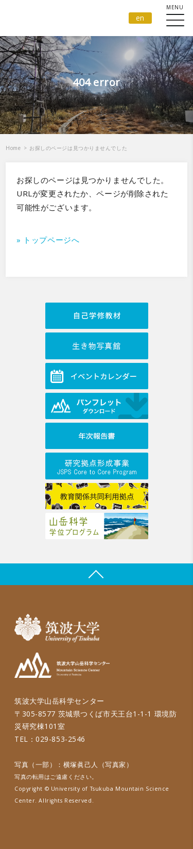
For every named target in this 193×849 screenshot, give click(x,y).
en (140, 18)
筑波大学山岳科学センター (62, 667)
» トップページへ (47, 240)
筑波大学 (59, 628)
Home (13, 148)
